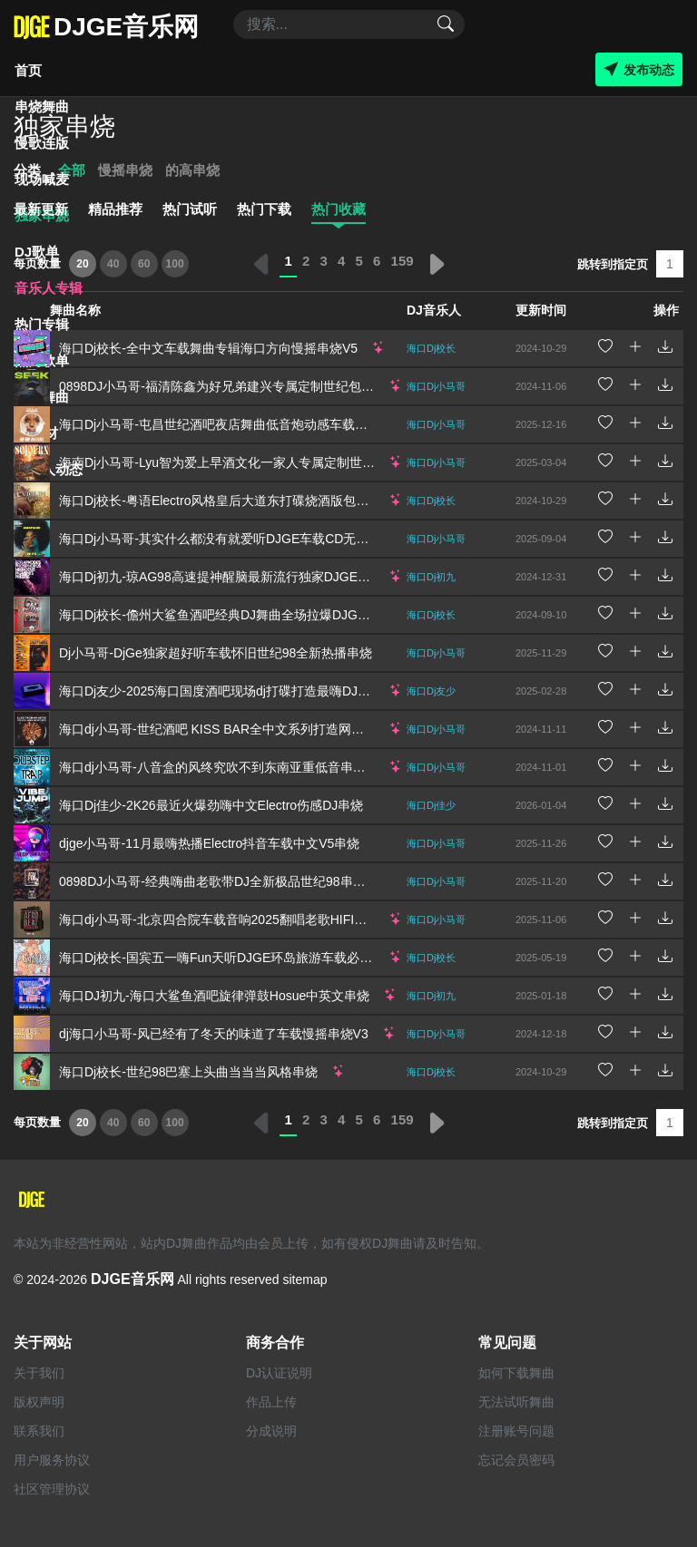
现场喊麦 (42, 179)
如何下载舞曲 (516, 1373)
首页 (28, 70)
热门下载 (264, 209)
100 (175, 264)
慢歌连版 (42, 143)
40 (113, 264)
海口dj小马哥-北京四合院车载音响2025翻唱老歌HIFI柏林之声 (232, 919)
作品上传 (271, 1402)
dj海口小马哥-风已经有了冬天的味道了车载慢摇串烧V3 (213, 1033)
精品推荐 (115, 209)
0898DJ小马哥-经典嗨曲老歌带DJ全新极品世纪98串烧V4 (220, 881)
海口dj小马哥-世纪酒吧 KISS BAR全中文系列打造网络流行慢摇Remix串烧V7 (275, 729)
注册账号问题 (516, 1431)
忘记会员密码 (516, 1460)
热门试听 (189, 209)
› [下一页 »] (435, 264)
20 (82, 264)
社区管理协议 (52, 1489)
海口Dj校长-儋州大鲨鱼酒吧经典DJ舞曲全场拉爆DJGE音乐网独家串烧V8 (264, 615)
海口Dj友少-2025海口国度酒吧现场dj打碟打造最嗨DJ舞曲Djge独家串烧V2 (267, 691)
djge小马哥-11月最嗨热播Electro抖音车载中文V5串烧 (209, 843)
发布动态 (639, 69)
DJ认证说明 (279, 1373)
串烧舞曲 (42, 106)
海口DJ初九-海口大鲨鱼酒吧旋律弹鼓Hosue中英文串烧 (214, 995)
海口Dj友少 (431, 691)
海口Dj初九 (431, 576)
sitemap (304, 1279)
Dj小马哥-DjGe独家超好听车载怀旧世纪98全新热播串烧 (215, 653)
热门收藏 (338, 209)
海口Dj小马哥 (436, 538)
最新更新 (41, 209)
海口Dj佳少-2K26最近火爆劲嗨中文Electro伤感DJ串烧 (211, 805)
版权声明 (39, 1402)
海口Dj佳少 (431, 805)
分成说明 (271, 1431)
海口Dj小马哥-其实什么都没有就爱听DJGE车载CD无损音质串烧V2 (247, 538)
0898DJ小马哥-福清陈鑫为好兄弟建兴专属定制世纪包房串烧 (229, 386)
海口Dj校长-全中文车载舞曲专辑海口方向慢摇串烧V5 (208, 348)
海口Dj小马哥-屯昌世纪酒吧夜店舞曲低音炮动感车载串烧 (219, 424)
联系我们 (39, 1431)
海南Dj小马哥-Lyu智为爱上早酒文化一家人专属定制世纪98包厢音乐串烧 (262, 462)
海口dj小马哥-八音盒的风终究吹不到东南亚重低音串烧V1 (220, 767)
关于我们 (39, 1373)
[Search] (349, 24)
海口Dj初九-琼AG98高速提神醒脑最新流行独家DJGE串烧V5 (228, 576)
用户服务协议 (52, 1460)
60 (144, 264)
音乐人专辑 (49, 288)
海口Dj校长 (431, 500)
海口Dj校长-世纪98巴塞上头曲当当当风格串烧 (188, 1072)
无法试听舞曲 (516, 1402)
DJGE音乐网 (132, 1279)
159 (402, 260)
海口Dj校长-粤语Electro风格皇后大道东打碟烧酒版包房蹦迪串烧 (239, 500)
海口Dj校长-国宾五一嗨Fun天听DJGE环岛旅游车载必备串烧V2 (236, 957)
